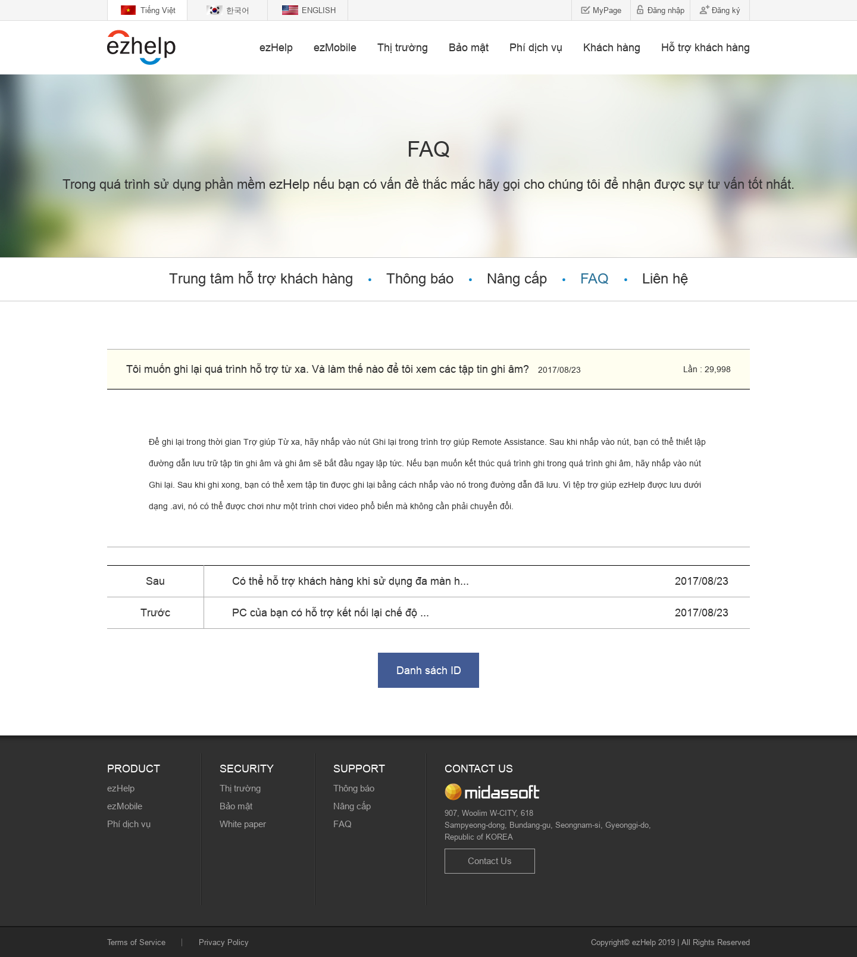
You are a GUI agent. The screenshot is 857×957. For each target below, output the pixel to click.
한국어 (237, 10)
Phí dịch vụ (535, 47)
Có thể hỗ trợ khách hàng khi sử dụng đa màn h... (350, 581)
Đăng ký (726, 10)
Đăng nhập (666, 10)
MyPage (607, 10)
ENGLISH (319, 10)
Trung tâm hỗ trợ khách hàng (261, 279)
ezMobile (335, 47)
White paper (243, 824)
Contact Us (490, 861)
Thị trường (402, 47)
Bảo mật (469, 47)
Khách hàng (611, 47)
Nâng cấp (517, 279)
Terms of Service (136, 942)
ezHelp (276, 47)
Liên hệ (665, 279)
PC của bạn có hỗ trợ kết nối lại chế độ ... (330, 612)
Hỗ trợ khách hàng (705, 47)
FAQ (594, 279)
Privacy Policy (224, 942)
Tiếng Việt (158, 10)
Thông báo (419, 279)
